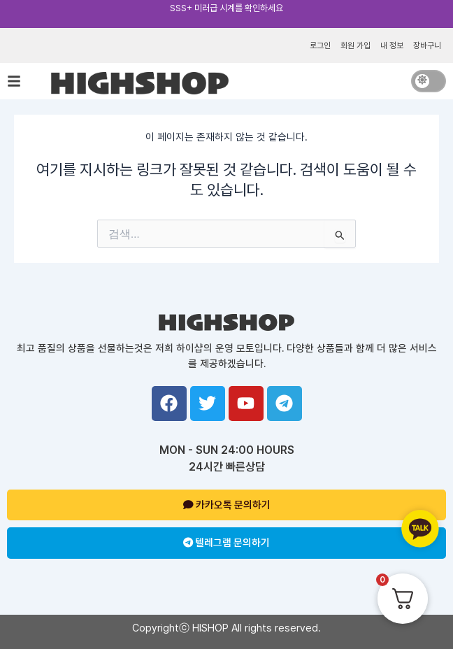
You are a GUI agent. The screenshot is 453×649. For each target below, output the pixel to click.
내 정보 (391, 45)
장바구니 (427, 45)
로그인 (320, 45)
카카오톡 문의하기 (227, 505)
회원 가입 (355, 45)
